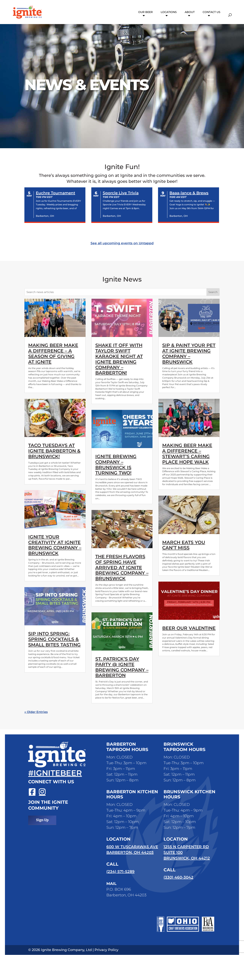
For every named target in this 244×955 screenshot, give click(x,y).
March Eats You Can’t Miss (183, 545)
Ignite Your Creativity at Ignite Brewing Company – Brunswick (54, 545)
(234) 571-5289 (120, 871)
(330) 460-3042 (178, 877)
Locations (169, 12)
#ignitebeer (55, 773)
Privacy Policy (106, 950)
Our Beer (145, 12)
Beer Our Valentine (189, 628)
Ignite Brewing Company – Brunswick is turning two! (115, 465)
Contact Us (211, 12)
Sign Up (42, 820)
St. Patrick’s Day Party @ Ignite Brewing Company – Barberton (121, 667)
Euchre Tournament (55, 193)
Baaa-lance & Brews (188, 193)
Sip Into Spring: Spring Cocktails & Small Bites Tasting (54, 639)
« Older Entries (36, 712)
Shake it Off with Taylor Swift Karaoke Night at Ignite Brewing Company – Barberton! (119, 359)
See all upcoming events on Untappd (122, 243)
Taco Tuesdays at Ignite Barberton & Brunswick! (54, 451)
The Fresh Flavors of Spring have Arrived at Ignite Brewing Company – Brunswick (121, 567)
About (190, 12)
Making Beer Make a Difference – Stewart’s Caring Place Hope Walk (187, 454)
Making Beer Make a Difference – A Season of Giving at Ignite (53, 353)
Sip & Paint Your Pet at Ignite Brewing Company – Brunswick (188, 353)
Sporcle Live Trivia (121, 193)
